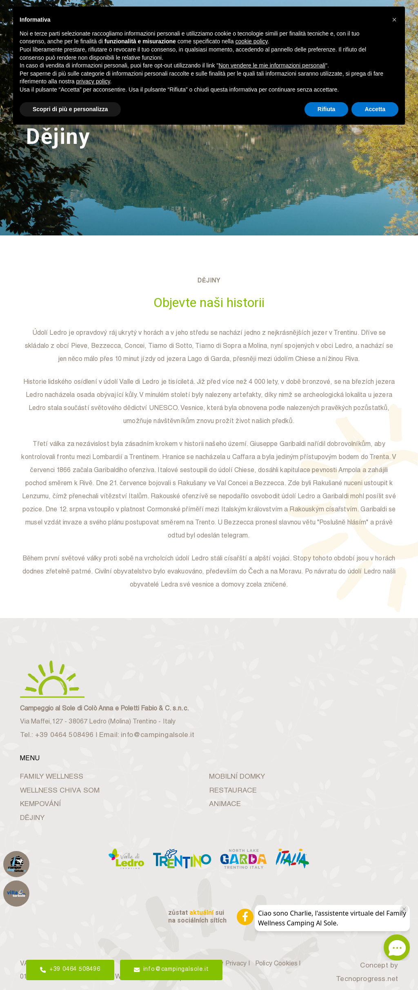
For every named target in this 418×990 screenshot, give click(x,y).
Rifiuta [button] (327, 109)
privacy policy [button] (93, 81)
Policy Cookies (281, 960)
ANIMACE (222, 799)
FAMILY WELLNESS (48, 772)
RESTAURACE (230, 785)
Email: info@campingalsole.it (134, 731)
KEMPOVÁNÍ (38, 799)
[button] (394, 19)
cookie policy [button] (251, 41)
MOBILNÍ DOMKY (233, 772)
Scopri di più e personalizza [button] (70, 109)
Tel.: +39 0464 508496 (53, 731)
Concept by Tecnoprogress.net (370, 967)
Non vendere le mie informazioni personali (271, 65)
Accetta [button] (375, 109)
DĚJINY (31, 813)
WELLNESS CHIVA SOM (54, 785)
